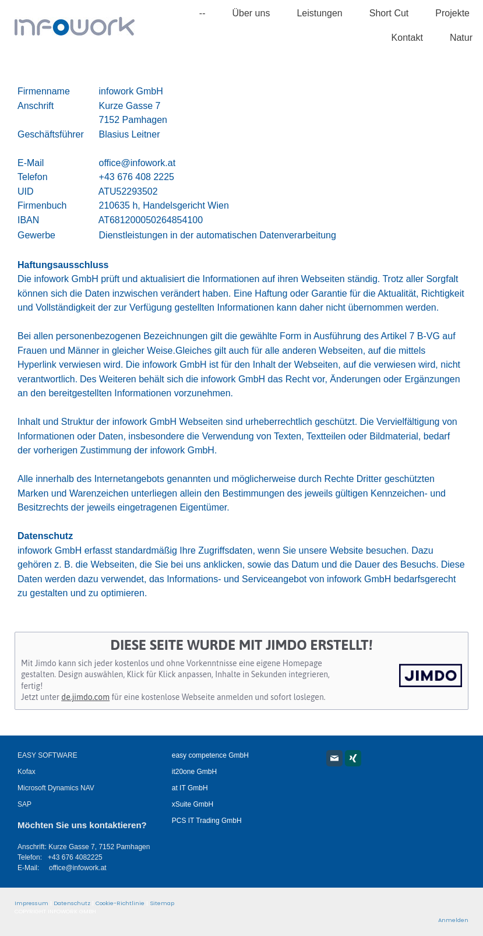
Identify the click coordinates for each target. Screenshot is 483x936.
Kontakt (407, 38)
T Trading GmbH (215, 821)
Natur (461, 38)
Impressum (31, 903)
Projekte (452, 13)
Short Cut (389, 13)
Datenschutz (72, 903)
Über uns (251, 13)
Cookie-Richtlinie (120, 903)
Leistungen (319, 13)
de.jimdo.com (85, 697)
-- (202, 13)
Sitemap (162, 903)
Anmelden (453, 920)
